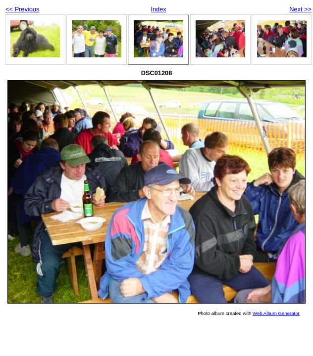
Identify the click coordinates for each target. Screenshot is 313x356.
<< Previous (22, 9)
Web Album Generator (276, 313)
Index (158, 9)
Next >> (300, 9)
